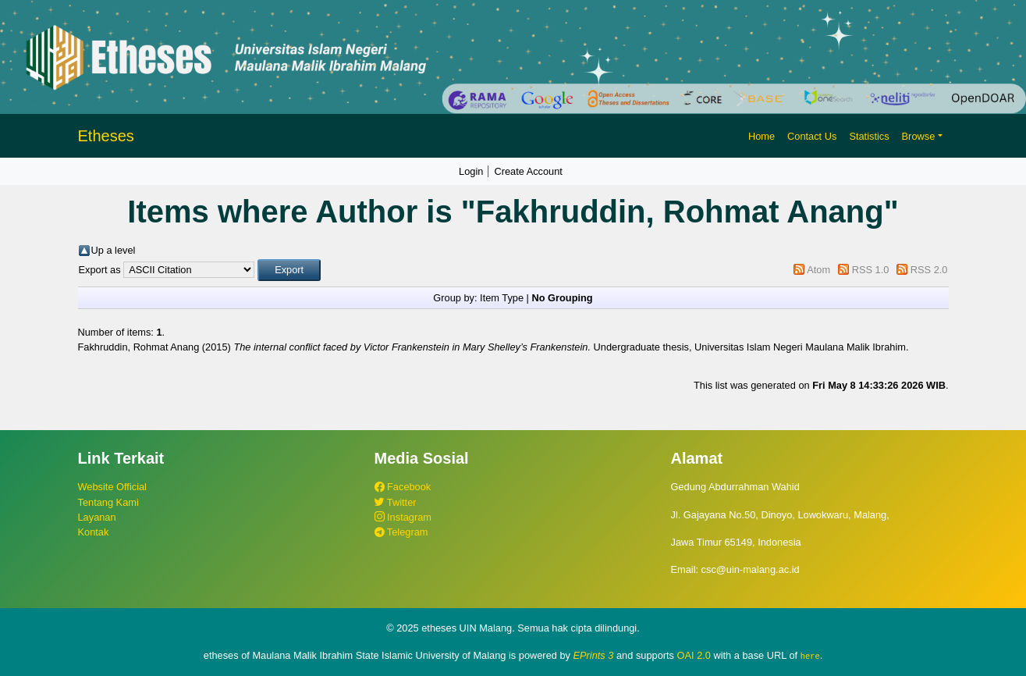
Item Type (502, 298)
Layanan (97, 517)
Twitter (396, 502)
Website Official (112, 487)
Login (471, 171)
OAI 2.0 (694, 655)
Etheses (106, 135)
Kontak (93, 532)
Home (761, 136)
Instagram (403, 517)
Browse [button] (918, 136)
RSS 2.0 (929, 270)
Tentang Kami (108, 502)
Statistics (869, 136)
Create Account (528, 171)
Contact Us (811, 136)
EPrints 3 (593, 655)
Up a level (113, 250)
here (810, 655)
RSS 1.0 (870, 270)
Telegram (401, 532)
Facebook (403, 487)
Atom (818, 270)
